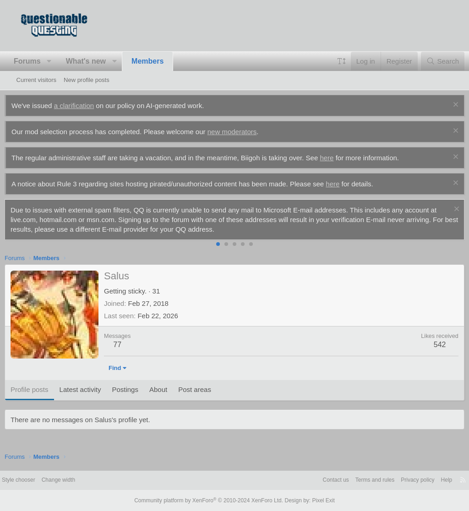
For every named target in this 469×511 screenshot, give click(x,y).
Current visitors (36, 79)
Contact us (308, 480)
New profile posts (86, 79)
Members (159, 61)
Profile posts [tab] (41, 389)
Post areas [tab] (206, 389)
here (338, 158)
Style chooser (39, 480)
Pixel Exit (315, 500)
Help (427, 480)
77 (129, 344)
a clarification (85, 105)
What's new (97, 61)
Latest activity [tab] (92, 389)
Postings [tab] (137, 389)
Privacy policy (396, 480)
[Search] (431, 61)
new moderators (243, 132)
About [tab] (170, 389)
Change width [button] (81, 480)
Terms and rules (350, 480)
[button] (61, 61)
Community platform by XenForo (210, 500)
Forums (39, 61)
